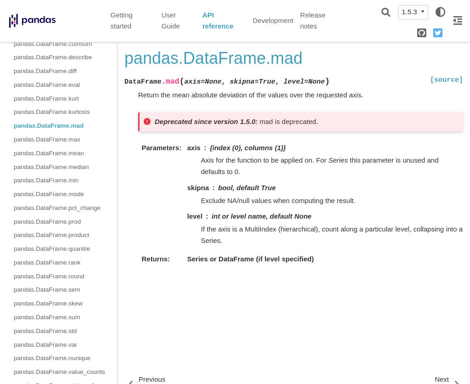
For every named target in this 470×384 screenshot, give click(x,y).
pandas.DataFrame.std (45, 331)
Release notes (312, 20)
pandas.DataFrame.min (46, 180)
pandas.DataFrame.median (51, 167)
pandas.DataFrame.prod (47, 221)
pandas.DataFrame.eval (47, 84)
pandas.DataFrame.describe (53, 57)
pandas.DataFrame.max (47, 139)
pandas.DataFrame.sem (47, 289)
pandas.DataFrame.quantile (52, 248)
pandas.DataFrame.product (51, 235)
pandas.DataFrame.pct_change (57, 207)
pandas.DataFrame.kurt (46, 98)
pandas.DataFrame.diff (45, 71)
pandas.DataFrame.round (49, 276)
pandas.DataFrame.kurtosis (52, 111)
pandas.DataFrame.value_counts (59, 371)
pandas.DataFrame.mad (49, 125)
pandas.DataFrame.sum (47, 317)
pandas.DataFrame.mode (49, 194)
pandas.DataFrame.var (45, 344)
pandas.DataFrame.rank (47, 262)
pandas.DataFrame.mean (49, 153)
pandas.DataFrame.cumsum (53, 43)
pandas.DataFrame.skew (48, 303)
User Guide (171, 20)
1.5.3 (410, 12)
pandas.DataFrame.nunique (52, 358)
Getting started (122, 20)
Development (273, 20)
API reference (218, 20)
